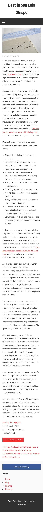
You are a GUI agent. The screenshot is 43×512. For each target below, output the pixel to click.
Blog (7, 482)
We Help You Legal (15, 74)
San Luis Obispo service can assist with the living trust (20, 250)
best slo (16, 56)
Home (7, 479)
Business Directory (21, 466)
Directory (9, 489)
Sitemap (8, 486)
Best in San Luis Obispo (13, 439)
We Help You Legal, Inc (11, 422)
